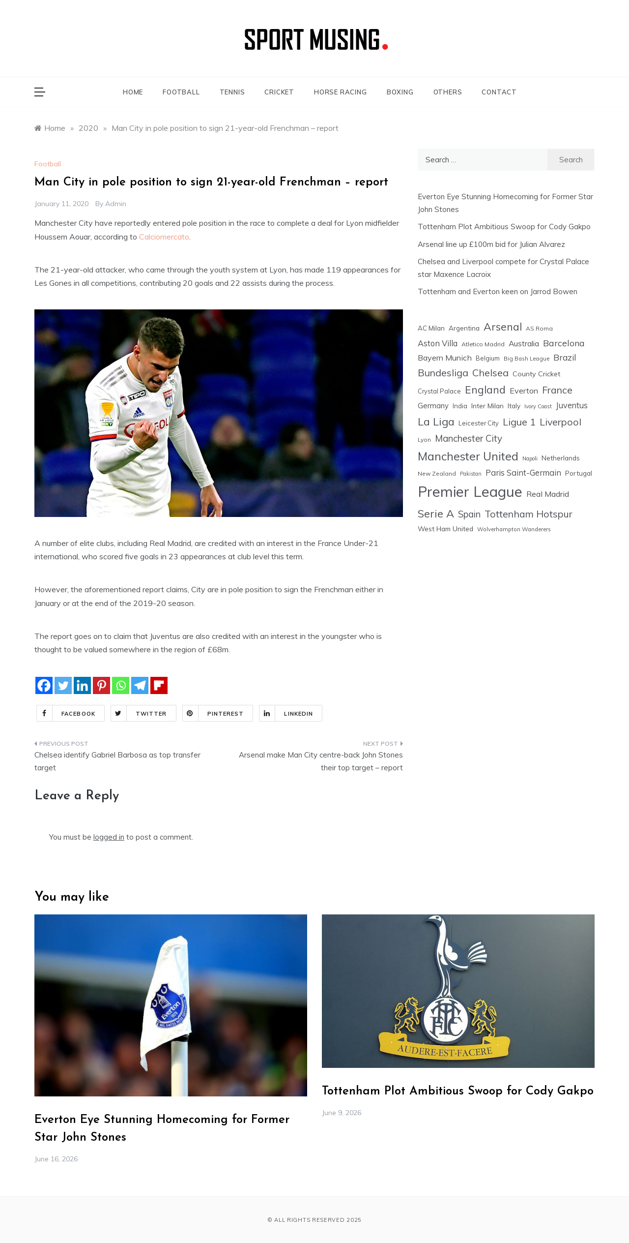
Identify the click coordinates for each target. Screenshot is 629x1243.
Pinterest (213, 713)
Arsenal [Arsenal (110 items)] (503, 326)
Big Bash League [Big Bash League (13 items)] (526, 358)
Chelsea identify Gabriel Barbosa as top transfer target (117, 761)
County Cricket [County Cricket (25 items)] (536, 373)
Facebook (66, 713)
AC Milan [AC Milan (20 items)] (431, 328)
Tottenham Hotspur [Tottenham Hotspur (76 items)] (528, 514)
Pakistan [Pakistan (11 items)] (471, 473)
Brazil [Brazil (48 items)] (564, 357)
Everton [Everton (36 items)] (524, 390)
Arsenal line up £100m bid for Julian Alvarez (491, 244)
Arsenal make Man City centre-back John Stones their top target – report (321, 761)
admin (115, 203)
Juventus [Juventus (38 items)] (572, 405)
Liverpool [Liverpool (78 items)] (560, 422)
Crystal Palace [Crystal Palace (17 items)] (439, 391)
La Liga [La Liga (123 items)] (436, 421)
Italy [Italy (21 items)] (514, 405)
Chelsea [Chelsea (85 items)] (490, 372)
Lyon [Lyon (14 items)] (424, 439)
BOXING (400, 92)
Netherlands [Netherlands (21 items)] (561, 458)
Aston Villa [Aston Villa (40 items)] (437, 343)
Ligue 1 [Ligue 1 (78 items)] (519, 422)
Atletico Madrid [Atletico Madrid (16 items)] (483, 344)
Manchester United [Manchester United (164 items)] (468, 456)
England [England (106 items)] (485, 389)
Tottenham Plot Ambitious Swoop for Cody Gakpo (504, 226)
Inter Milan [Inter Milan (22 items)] (487, 405)
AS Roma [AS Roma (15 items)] (539, 328)
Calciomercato (164, 237)
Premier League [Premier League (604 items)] (470, 491)
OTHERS (447, 92)
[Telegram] (139, 685)
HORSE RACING (340, 92)
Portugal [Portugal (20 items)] (578, 473)
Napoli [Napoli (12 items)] (530, 458)
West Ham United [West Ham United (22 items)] (445, 528)
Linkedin (286, 713)
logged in (108, 837)
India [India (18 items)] (460, 406)
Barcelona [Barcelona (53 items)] (564, 342)
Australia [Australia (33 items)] (524, 343)
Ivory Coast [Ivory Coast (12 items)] (538, 406)
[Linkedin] (82, 685)
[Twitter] (63, 685)
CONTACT (499, 92)
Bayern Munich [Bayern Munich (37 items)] (445, 358)
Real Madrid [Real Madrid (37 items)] (547, 494)
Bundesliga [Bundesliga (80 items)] (443, 372)
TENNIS (232, 92)
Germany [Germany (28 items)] (433, 405)
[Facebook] (44, 685)
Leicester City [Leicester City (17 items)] (478, 423)
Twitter (139, 713)
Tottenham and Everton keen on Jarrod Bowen (497, 291)
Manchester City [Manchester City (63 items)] (468, 438)
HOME (133, 92)
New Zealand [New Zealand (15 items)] (437, 473)
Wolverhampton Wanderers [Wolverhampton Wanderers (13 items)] (514, 529)
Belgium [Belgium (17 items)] (488, 358)
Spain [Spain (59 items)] (469, 514)
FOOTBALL (181, 92)
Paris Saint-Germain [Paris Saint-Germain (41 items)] (523, 472)
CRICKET (279, 92)
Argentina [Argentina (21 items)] (464, 328)
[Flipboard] (159, 685)
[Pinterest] (101, 685)
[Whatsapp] (120, 685)
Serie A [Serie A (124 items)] (436, 513)
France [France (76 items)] (557, 390)
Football (47, 163)
